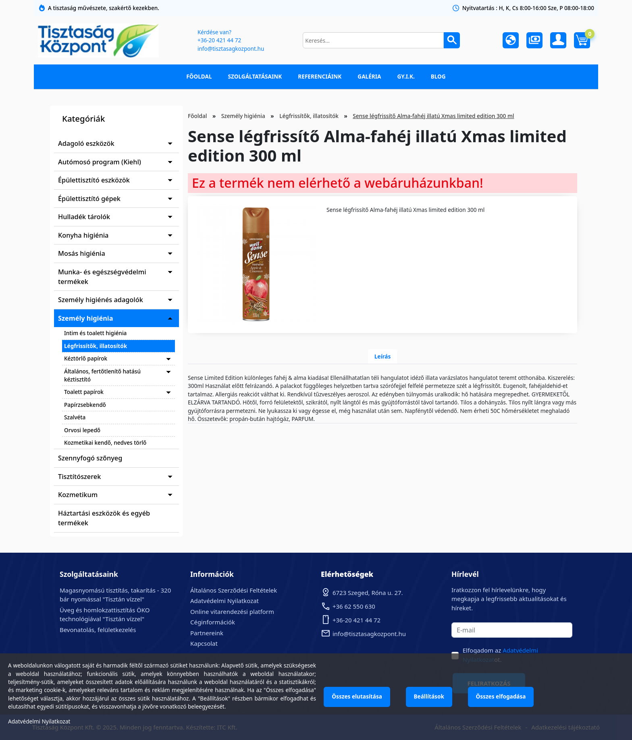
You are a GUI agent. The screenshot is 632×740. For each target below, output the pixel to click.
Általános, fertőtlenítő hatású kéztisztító (102, 375)
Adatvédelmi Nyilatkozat (224, 601)
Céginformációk (212, 622)
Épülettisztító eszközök (94, 180)
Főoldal (199, 76)
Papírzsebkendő (85, 404)
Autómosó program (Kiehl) (99, 162)
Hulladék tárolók (84, 216)
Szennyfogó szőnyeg (90, 458)
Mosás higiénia (81, 253)
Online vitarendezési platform (232, 611)
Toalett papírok (84, 392)
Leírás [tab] (382, 356)
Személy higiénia (85, 318)
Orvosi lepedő (82, 430)
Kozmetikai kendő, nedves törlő (105, 442)
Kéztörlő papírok (85, 358)
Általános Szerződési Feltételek (233, 590)
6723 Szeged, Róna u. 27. (368, 593)
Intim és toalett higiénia (95, 333)
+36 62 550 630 (354, 606)
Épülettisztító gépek (89, 198)
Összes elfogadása (502, 696)
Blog (438, 76)
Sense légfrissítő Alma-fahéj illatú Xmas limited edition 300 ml (433, 116)
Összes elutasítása (357, 696)
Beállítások (430, 696)
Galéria (369, 76)
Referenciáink (319, 76)
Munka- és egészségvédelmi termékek (102, 276)
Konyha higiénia (83, 235)
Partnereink (206, 633)
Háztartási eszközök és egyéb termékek (104, 518)
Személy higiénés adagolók (100, 299)
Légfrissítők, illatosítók (95, 346)
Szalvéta (74, 417)
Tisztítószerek (79, 476)
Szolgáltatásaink (255, 76)
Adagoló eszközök (86, 143)
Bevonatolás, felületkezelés (98, 630)
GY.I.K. (405, 76)
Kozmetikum (78, 494)
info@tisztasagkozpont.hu (230, 48)
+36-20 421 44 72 (219, 40)
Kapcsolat (204, 643)
